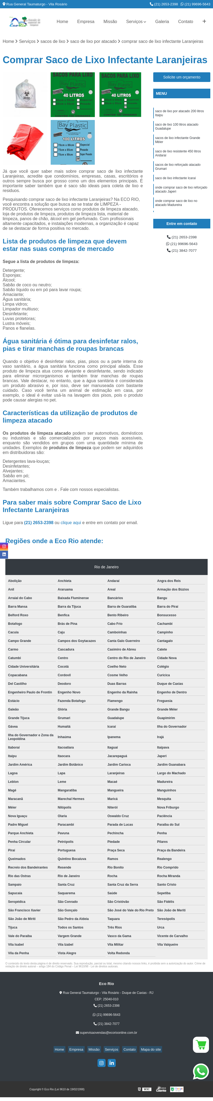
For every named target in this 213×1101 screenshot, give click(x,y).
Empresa (85, 21)
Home (62, 21)
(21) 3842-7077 (182, 253)
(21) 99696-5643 (195, 4)
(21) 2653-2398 (164, 4)
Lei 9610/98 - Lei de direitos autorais (96, 967)
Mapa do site (144, 1050)
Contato (185, 21)
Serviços (134, 21)
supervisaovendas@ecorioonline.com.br (106, 1033)
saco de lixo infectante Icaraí (175, 187)
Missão (110, 21)
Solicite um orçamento (181, 78)
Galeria (162, 21)
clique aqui (71, 523)
